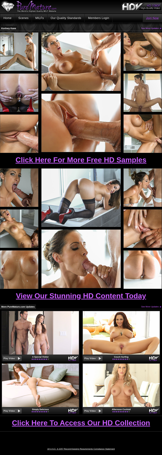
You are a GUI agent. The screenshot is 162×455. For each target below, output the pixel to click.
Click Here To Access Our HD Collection (81, 423)
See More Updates (150, 28)
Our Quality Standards (66, 18)
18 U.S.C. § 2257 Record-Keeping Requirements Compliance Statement (81, 449)
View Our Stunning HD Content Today (81, 295)
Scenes (23, 18)
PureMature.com (30, 6)
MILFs (39, 18)
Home (7, 18)
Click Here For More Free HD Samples (81, 159)
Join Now (152, 18)
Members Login (98, 18)
